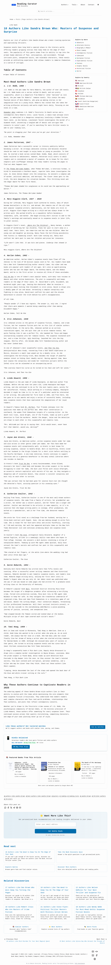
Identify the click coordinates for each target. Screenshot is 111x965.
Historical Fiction (83, 68)
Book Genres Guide (72, 954)
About (83, 5)
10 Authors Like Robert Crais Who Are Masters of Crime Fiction (19, 909)
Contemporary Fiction (83, 53)
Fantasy (78, 63)
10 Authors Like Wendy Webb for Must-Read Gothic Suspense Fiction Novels (90, 909)
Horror (78, 71)
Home (11, 19)
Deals (42, 956)
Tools (75, 5)
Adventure (79, 42)
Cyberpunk (79, 55)
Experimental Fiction (83, 61)
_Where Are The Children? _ (38, 225)
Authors (65, 5)
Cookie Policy (59, 954)
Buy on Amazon (19, 774)
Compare (36, 956)
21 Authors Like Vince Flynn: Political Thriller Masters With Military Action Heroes (54, 909)
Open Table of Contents (15, 75)
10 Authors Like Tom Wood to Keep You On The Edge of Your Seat (54, 890)
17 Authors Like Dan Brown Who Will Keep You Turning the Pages (19, 890)
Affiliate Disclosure (64, 956)
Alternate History (82, 45)
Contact (91, 5)
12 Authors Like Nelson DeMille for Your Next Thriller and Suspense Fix (88, 890)
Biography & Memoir (83, 48)
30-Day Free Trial (20, 747)
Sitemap (48, 956)
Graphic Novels (81, 66)
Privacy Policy (47, 954)
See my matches (97, 727)
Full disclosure (80, 963)
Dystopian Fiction (82, 58)
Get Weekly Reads (55, 831)
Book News (14, 956)
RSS (54, 956)
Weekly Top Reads (26, 956)
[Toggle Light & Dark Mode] (98, 4)
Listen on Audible (20, 776)
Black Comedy (80, 50)
